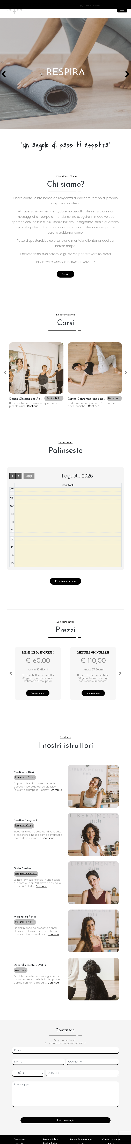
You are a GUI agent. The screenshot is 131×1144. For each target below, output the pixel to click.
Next (125, 73)
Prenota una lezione (65, 581)
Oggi (29, 476)
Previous (5, 73)
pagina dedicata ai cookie (89, 5)
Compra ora (37, 693)
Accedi (65, 274)
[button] (36, 368)
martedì (67, 485)
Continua (32, 406)
